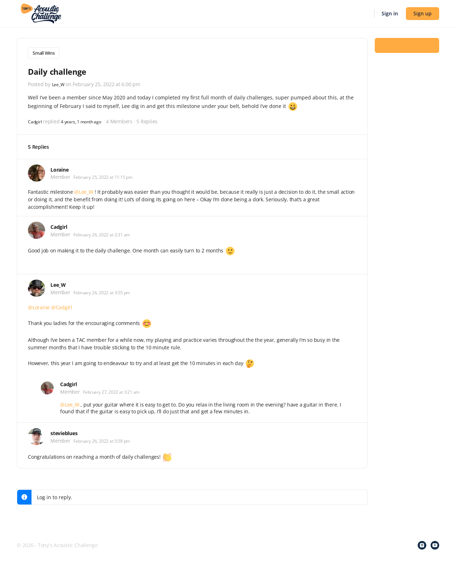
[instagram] (422, 544)
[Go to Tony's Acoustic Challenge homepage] (41, 13)
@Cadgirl (61, 305)
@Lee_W (83, 190)
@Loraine (39, 305)
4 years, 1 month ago (88, 119)
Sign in (390, 13)
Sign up (422, 13)
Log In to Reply (407, 50)
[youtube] (435, 544)
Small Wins (44, 53)
